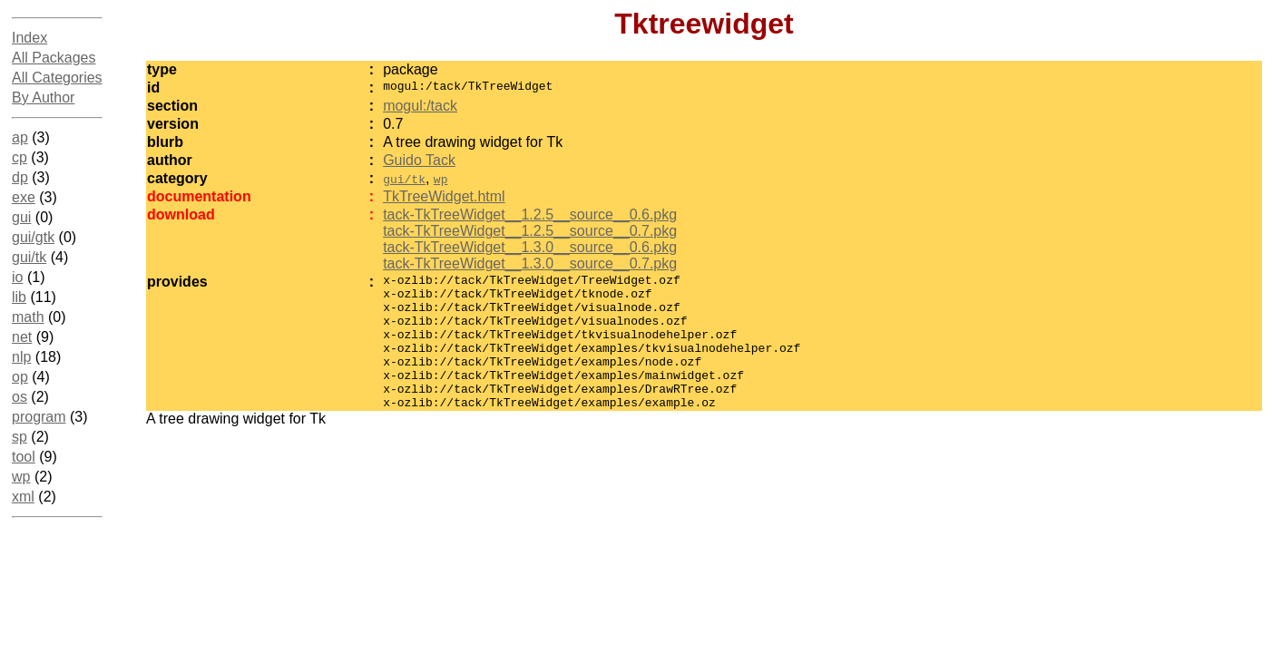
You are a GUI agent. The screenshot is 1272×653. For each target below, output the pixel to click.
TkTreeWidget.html (444, 196)
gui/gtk (33, 237)
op (20, 377)
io (17, 277)
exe (23, 197)
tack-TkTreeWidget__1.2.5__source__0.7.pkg (530, 231)
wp (21, 476)
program (39, 416)
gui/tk (29, 257)
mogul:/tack (420, 105)
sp (19, 436)
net (22, 337)
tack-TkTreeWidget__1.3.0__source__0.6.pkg (530, 247)
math (28, 317)
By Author (43, 97)
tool (23, 456)
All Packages (54, 57)
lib (19, 297)
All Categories (57, 77)
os (19, 396)
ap (20, 137)
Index (29, 37)
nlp (21, 357)
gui (21, 217)
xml (23, 496)
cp (19, 157)
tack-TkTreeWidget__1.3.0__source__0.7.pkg (530, 263)
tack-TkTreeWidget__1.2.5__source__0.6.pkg (530, 214)
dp (20, 177)
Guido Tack (419, 160)
